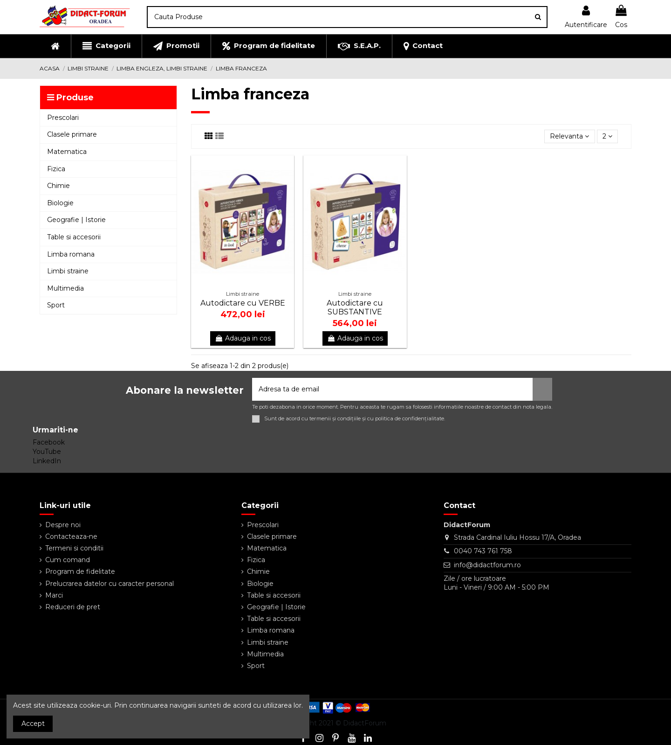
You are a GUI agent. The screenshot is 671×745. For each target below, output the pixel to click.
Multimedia (265, 654)
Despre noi (63, 525)
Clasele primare (272, 536)
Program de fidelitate (80, 571)
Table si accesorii (274, 595)
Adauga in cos (243, 338)
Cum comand (67, 560)
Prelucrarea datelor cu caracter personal (109, 583)
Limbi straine (267, 642)
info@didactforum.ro (487, 565)
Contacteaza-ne (71, 536)
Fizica (256, 560)
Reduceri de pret (72, 607)
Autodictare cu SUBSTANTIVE (355, 307)
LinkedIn (47, 461)
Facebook (49, 442)
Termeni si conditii (74, 548)
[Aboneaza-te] (542, 389)
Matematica (267, 548)
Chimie (258, 571)
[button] (106, 46)
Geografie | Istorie (276, 607)
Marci (54, 595)
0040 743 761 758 (483, 551)
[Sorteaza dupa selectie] (569, 136)
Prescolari (263, 525)
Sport (256, 665)
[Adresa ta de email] (392, 389)
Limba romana (270, 630)
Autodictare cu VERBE (242, 303)
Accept (33, 723)
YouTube (47, 451)
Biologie (260, 583)
